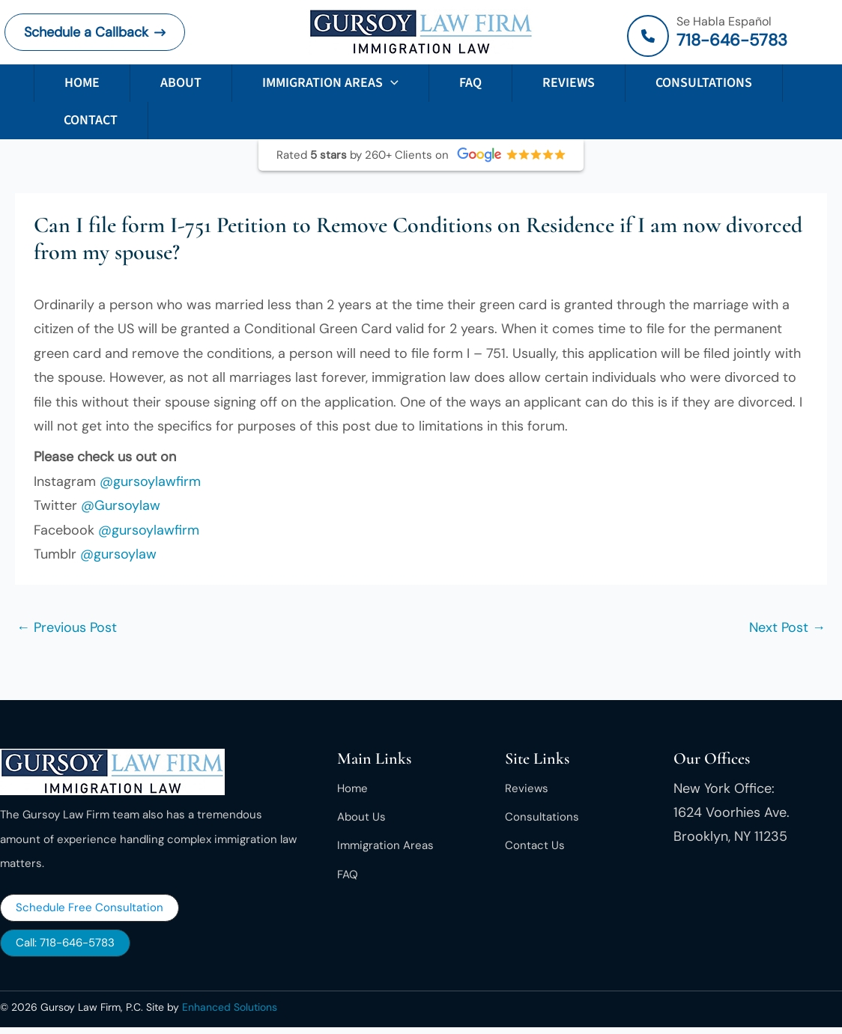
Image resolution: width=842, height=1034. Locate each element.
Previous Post (66, 627)
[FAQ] (347, 874)
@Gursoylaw (120, 505)
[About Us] (361, 817)
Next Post (787, 627)
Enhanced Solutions (229, 1007)
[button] (94, 32)
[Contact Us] (535, 845)
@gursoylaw (118, 554)
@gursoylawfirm (150, 481)
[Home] (352, 788)
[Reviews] (526, 788)
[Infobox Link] (732, 36)
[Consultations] (542, 817)
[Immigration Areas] (385, 845)
